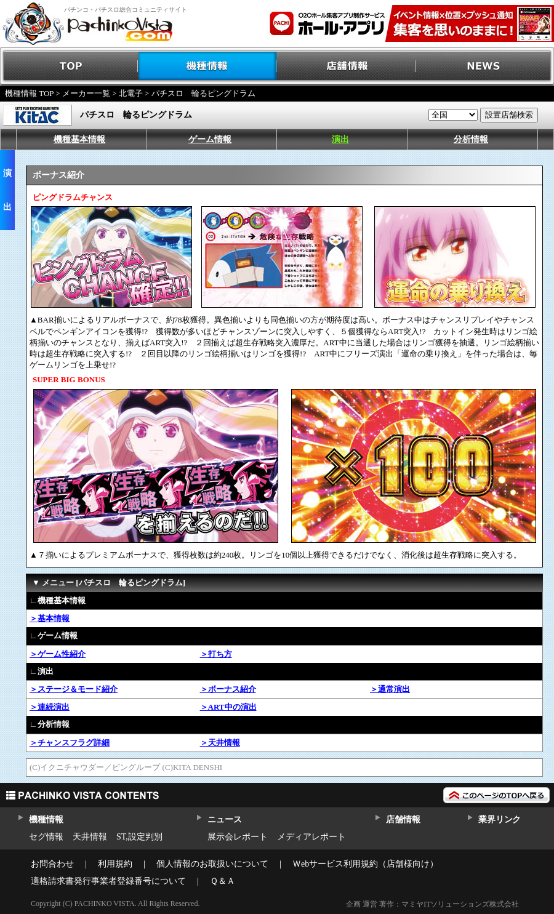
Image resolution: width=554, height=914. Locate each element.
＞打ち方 (216, 654)
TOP (69, 66)
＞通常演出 (390, 689)
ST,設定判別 (139, 836)
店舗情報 (346, 66)
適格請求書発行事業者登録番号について (108, 881)
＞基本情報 (50, 618)
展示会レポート (237, 836)
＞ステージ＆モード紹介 (74, 689)
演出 (340, 139)
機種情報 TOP (29, 93)
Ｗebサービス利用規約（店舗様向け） (365, 863)
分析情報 (471, 139)
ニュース (224, 819)
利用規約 (115, 863)
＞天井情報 (220, 742)
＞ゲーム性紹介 (58, 654)
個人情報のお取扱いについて (212, 863)
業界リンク (499, 819)
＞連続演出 (50, 707)
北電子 (131, 93)
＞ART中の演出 (228, 707)
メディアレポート (311, 836)
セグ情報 (46, 836)
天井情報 (90, 836)
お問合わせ (52, 863)
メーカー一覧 (86, 93)
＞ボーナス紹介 (228, 689)
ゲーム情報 (209, 139)
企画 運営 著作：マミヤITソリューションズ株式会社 (432, 904)
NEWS (485, 66)
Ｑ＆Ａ (222, 881)
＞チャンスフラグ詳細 (70, 742)
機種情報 (207, 66)
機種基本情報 (79, 139)
